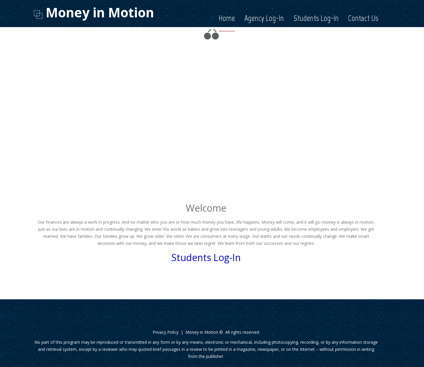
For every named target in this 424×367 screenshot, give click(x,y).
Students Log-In (316, 18)
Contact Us (363, 18)
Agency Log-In (264, 18)
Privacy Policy (165, 332)
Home (227, 18)
